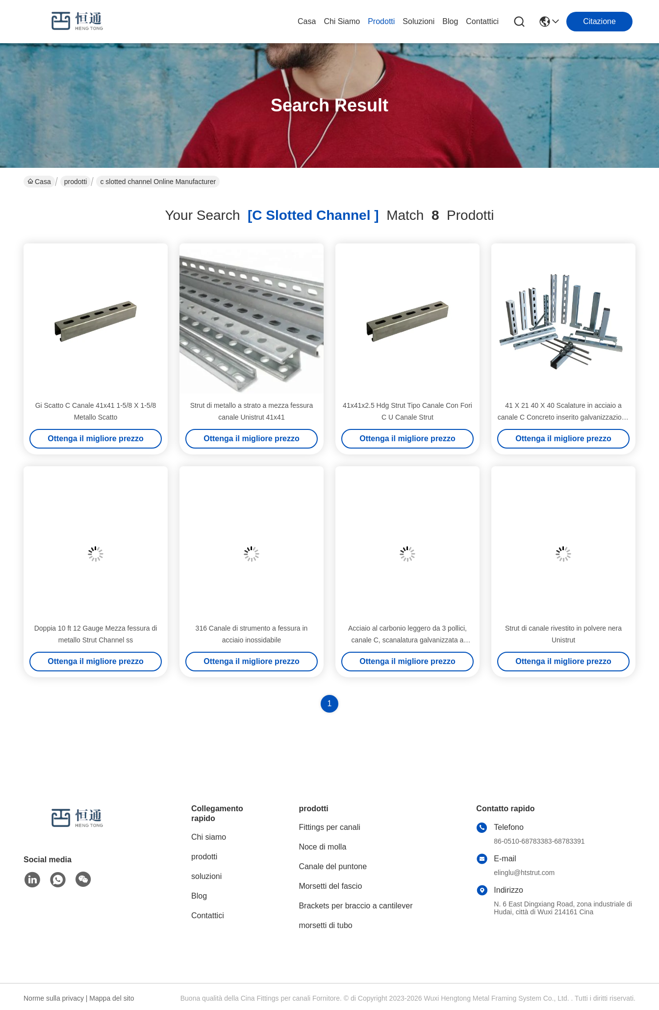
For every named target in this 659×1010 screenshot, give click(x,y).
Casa (307, 21)
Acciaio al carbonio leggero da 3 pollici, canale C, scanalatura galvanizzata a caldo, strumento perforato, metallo (407, 640)
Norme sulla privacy (54, 998)
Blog (450, 21)
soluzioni (418, 21)
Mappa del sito (111, 998)
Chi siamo (342, 21)
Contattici (482, 21)
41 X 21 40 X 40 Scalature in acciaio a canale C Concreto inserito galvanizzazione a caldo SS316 (563, 417)
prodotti (381, 21)
